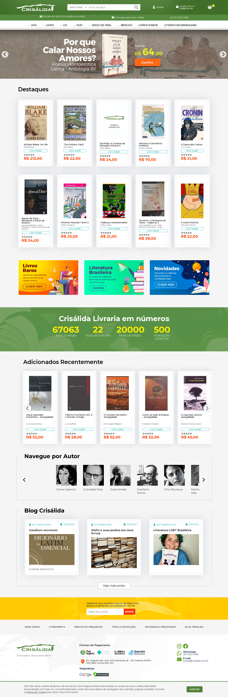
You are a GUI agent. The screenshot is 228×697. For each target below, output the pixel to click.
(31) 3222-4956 (179, 17)
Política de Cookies (36, 692)
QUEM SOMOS (32, 627)
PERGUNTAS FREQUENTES (88, 627)
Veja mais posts (114, 585)
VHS (32, 25)
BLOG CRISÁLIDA (194, 627)
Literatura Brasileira (180, 25)
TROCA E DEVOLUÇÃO (124, 627)
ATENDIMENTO (57, 627)
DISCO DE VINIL (100, 25)
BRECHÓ (125, 25)
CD (63, 25)
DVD (77, 25)
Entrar (158, 7)
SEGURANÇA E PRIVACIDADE (160, 627)
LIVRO (48, 25)
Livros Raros (148, 25)
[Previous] (5, 54)
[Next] (223, 54)
